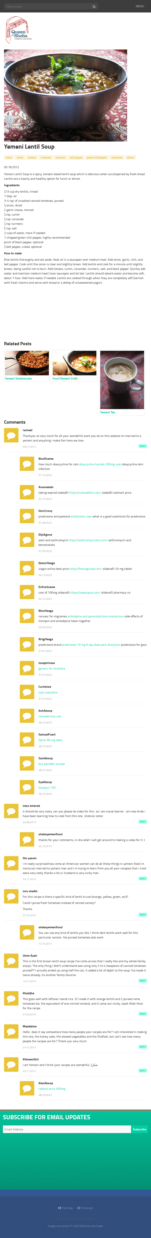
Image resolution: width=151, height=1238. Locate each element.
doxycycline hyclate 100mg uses (100, 464)
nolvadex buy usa (49, 716)
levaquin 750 (47, 787)
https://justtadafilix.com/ (85, 492)
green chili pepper (97, 157)
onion (9, 157)
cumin (20, 157)
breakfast (117, 157)
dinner (130, 157)
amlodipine (96, 616)
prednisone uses (81, 516)
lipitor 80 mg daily (50, 740)
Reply (142, 446)
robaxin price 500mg (51, 1088)
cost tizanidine (48, 692)
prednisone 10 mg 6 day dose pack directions (91, 644)
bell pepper (76, 157)
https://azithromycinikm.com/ (88, 540)
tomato (32, 157)
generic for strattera (51, 668)
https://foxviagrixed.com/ (86, 569)
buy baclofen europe (51, 764)
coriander (46, 157)
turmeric (60, 157)
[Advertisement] (75, 314)
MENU (140, 6)
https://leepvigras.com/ (85, 592)
